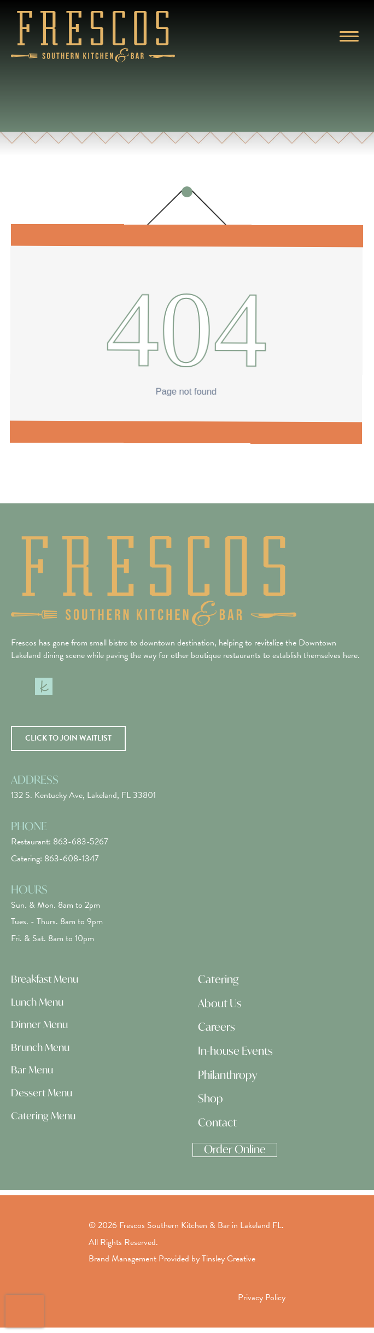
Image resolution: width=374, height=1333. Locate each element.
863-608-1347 (71, 858)
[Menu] (349, 36)
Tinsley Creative (228, 1258)
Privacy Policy (261, 1297)
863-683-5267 (80, 841)
